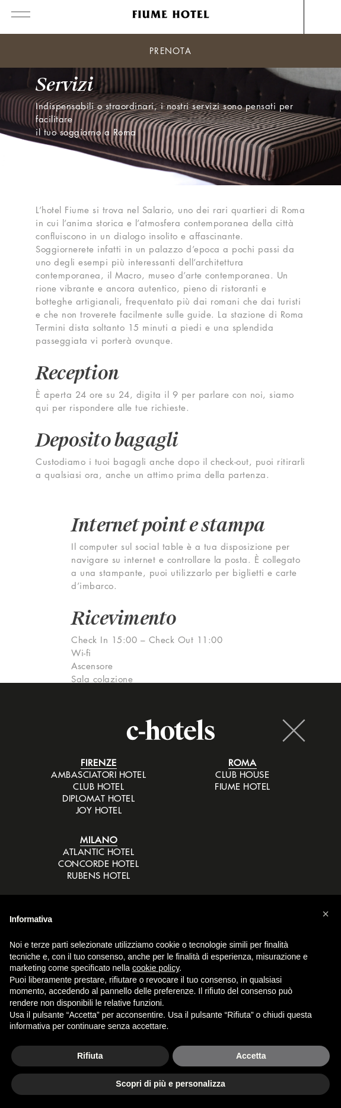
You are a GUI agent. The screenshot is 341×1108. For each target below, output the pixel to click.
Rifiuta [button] (90, 1055)
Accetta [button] (251, 1055)
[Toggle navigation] (15, 12)
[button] (325, 913)
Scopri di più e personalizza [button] (170, 1083)
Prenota (170, 50)
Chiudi (293, 730)
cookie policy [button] (155, 968)
